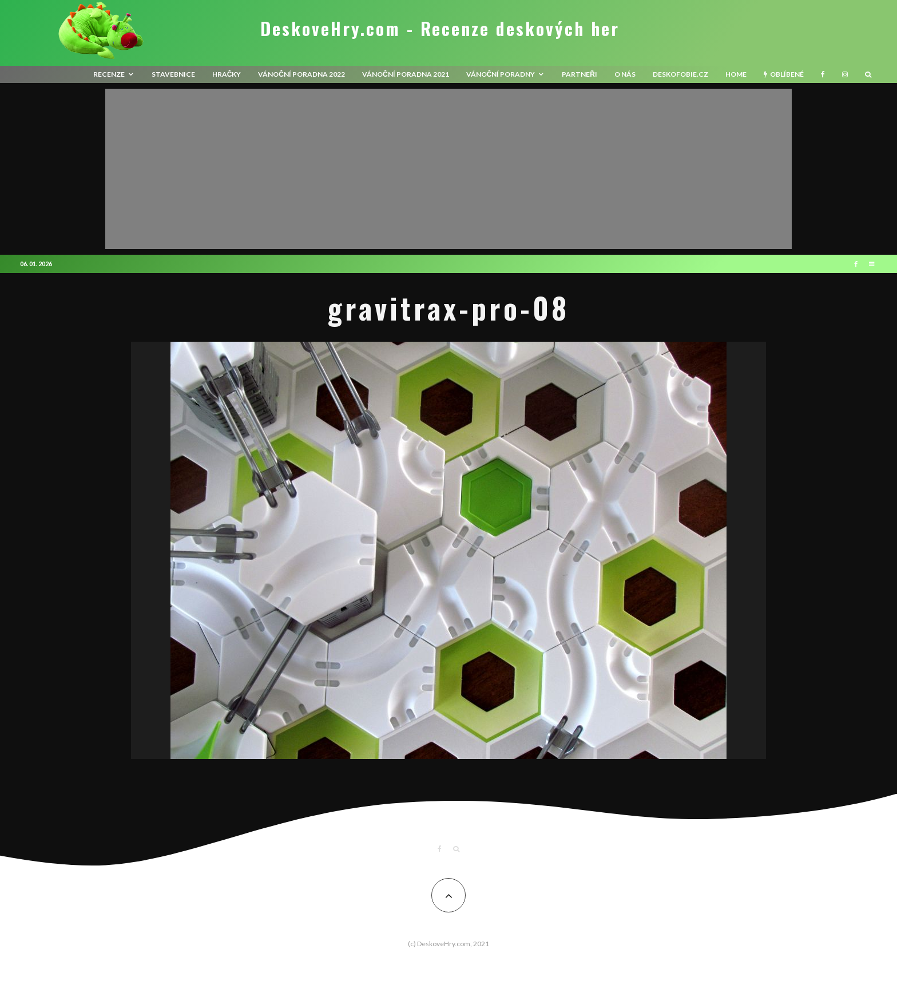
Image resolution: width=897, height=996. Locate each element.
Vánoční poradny (500, 74)
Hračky (226, 74)
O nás (625, 74)
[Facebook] (823, 74)
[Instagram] (845, 74)
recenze (109, 74)
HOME (736, 74)
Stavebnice (173, 74)
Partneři (579, 74)
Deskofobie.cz (680, 74)
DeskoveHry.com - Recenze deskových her (440, 28)
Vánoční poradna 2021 (405, 74)
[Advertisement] (448, 169)
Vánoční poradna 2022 (301, 74)
